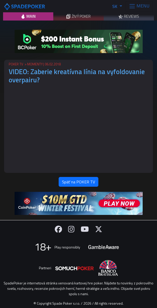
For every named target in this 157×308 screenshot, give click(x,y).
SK (115, 6)
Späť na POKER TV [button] (78, 182)
